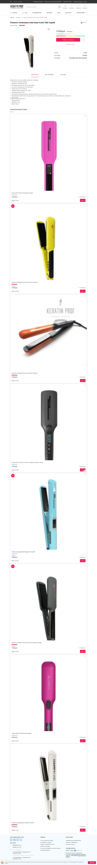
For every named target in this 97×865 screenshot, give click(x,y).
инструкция (49, 74)
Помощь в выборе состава (47, 844)
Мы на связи (69, 837)
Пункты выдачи (18, 1)
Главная (12, 17)
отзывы (63, 74)
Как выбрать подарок (46, 842)
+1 (83, 40)
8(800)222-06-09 (17, 845)
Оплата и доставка (45, 846)
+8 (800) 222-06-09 (38, 1)
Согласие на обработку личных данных (50, 848)
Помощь (42, 837)
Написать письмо (70, 844)
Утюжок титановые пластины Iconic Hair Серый (35, 17)
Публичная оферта (45, 850)
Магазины (71, 7)
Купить (83, 200)
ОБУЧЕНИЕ (49, 12)
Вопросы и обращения (71, 842)
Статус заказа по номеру (46, 840)
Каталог (14, 12)
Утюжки (18, 17)
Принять (92, 862)
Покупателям (81, 12)
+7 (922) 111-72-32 (67, 1)
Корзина (85, 7)
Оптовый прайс (36, 12)
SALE (26, 12)
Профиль (65, 7)
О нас (58, 12)
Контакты (68, 12)
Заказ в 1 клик (70, 44)
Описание (34, 74)
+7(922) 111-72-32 (17, 847)
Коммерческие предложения (73, 840)
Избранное (78, 7)
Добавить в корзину (68, 40)
